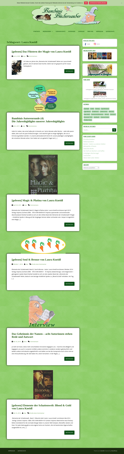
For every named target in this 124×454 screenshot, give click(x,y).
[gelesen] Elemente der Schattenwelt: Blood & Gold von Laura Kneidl (41, 407)
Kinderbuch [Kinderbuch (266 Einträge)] (95, 111)
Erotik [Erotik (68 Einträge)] (92, 109)
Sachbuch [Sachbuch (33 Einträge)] (96, 117)
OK (86, 3)
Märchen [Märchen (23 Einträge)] (111, 111)
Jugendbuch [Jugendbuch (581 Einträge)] (87, 111)
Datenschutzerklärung (98, 3)
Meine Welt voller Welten (91, 158)
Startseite (36, 31)
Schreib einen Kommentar (38, 264)
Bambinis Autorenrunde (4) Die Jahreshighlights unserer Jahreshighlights (38, 120)
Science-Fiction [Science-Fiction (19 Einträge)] (105, 117)
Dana (25, 341)
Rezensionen (47, 31)
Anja (24, 56)
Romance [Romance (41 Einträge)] (112, 114)
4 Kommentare (32, 126)
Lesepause (81, 31)
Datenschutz (110, 31)
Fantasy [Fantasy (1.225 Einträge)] (97, 109)
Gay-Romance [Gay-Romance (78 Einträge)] (105, 109)
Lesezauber (87, 155)
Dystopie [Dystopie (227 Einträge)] (86, 109)
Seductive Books (88, 148)
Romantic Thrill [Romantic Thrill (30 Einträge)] (88, 117)
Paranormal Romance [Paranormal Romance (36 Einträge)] (97, 114)
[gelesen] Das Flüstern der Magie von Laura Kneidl (41, 51)
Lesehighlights (60, 31)
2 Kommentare (34, 205)
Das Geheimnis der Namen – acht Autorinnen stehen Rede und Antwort (42, 335)
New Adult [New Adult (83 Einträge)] (87, 114)
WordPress (114, 451)
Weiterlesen (69, 71)
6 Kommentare (32, 56)
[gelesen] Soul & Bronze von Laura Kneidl (36, 259)
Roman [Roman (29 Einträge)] (107, 114)
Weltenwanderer (88, 142)
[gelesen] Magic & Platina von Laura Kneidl (37, 200)
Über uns (90, 31)
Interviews (71, 31)
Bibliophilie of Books (89, 146)
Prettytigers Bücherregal (91, 153)
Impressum (99, 31)
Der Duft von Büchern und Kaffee (93, 151)
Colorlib (102, 451)
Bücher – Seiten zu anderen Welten (94, 144)
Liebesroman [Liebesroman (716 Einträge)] (103, 111)
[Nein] (122, 3)
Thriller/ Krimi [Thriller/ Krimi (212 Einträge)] (88, 120)
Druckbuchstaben (89, 139)
